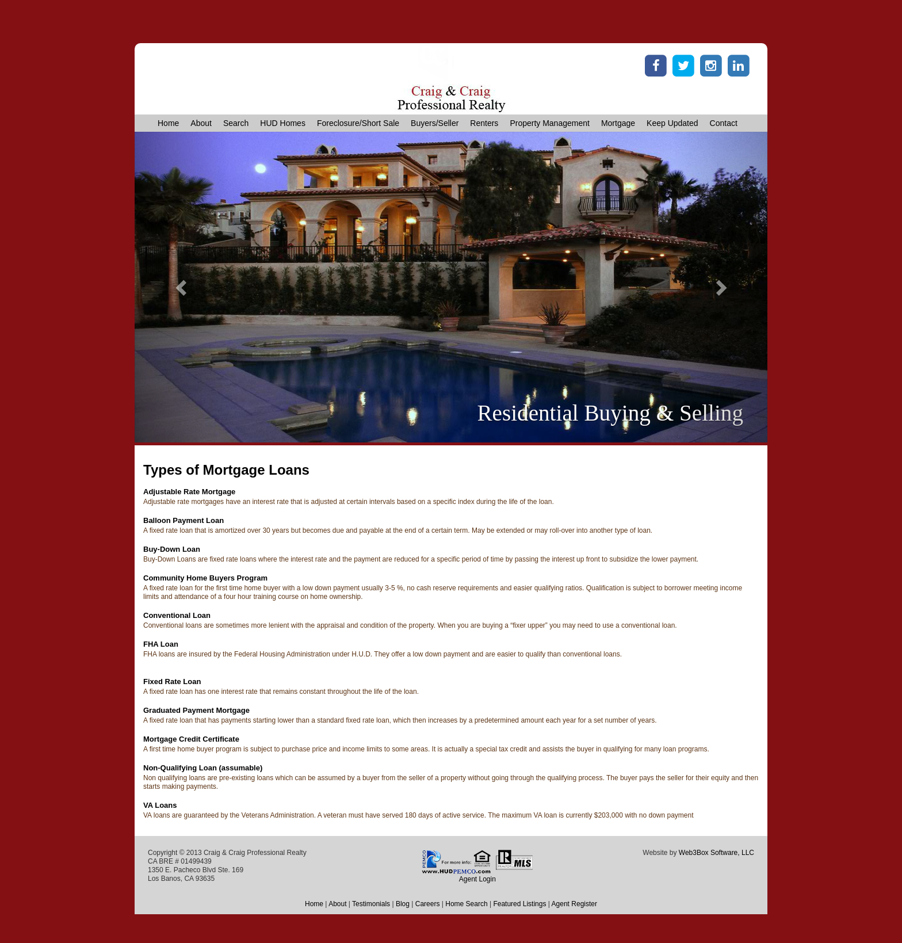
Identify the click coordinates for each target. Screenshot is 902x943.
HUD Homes (282, 123)
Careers (427, 904)
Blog (403, 904)
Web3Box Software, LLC (716, 853)
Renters (484, 123)
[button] (182, 287)
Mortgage (618, 123)
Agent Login (477, 879)
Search (236, 123)
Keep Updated (672, 123)
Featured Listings (519, 904)
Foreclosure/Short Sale (358, 123)
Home (168, 123)
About (201, 123)
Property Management (550, 123)
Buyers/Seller (434, 123)
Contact (723, 123)
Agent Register (574, 904)
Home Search (466, 904)
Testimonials (371, 904)
